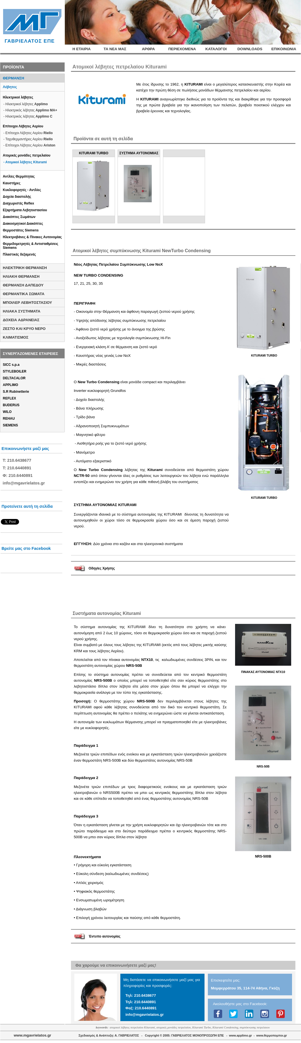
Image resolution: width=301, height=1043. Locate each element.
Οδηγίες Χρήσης (102, 568)
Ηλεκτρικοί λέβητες (18, 97)
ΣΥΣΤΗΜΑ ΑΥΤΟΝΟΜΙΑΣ (139, 153)
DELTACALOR (14, 378)
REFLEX (9, 398)
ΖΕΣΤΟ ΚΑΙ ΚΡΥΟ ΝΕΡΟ (24, 329)
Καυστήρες (11, 183)
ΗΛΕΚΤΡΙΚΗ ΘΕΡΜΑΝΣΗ (25, 268)
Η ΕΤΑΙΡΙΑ (81, 49)
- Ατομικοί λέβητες (25, 162)
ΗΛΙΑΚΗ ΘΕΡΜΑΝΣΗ (21, 276)
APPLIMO (10, 385)
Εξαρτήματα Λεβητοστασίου (25, 210)
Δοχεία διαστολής (17, 197)
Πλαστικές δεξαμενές (19, 254)
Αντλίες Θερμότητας (19, 176)
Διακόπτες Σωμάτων (19, 217)
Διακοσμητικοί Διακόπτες (23, 224)
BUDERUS (11, 405)
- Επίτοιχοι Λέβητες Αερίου (28, 133)
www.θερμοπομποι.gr (271, 1035)
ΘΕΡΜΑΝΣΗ (13, 78)
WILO (7, 412)
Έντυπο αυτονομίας (105, 936)
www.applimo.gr (240, 1035)
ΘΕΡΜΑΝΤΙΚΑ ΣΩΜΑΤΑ (23, 294)
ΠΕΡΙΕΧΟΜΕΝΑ (182, 49)
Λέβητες (10, 87)
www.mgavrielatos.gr (32, 1035)
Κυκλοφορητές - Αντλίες (22, 190)
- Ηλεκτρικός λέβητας (30, 110)
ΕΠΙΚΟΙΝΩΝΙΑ (283, 49)
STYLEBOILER (14, 371)
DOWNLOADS (249, 49)
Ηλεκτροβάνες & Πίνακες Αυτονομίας (32, 237)
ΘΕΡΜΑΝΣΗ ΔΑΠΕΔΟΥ (23, 285)
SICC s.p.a (11, 365)
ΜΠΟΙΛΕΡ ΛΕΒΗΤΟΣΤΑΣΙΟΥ (27, 302)
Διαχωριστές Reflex (18, 203)
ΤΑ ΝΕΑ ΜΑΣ (115, 49)
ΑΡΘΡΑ (148, 49)
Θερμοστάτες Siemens (21, 230)
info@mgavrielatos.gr (144, 1014)
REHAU (9, 419)
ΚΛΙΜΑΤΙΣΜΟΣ (15, 337)
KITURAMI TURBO (93, 153)
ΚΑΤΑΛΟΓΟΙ (216, 49)
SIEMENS (10, 425)
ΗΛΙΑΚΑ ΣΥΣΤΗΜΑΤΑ (21, 311)
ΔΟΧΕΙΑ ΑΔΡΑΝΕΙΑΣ (21, 320)
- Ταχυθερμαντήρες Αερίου (28, 139)
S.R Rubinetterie (16, 392)
